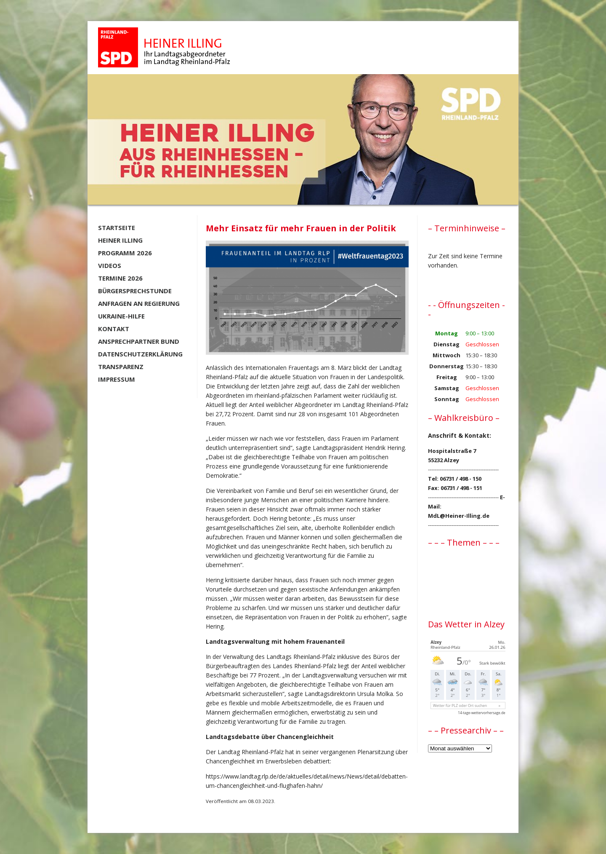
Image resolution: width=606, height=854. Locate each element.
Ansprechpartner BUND (138, 341)
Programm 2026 (125, 253)
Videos (109, 265)
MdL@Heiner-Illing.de (458, 515)
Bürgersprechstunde (135, 290)
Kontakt (113, 328)
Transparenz (121, 366)
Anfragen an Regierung (139, 303)
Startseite (116, 227)
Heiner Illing (120, 240)
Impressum (116, 379)
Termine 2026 (120, 278)
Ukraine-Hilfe (121, 316)
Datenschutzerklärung (140, 354)
